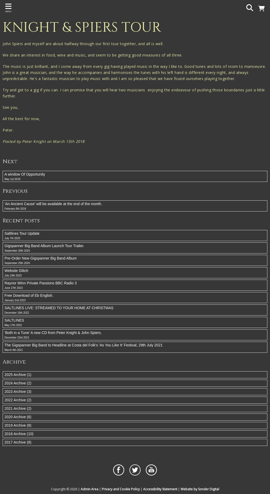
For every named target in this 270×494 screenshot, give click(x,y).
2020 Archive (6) (17, 417)
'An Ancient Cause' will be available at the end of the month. (135, 206)
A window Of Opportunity (135, 176)
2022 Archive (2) (17, 400)
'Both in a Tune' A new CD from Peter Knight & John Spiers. (135, 335)
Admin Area (89, 489)
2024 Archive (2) (17, 383)
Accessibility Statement (160, 489)
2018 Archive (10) (18, 434)
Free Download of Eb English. (135, 297)
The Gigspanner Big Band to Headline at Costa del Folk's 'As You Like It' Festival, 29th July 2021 (135, 347)
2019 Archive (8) (17, 425)
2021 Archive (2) (17, 408)
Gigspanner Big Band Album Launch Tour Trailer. (135, 248)
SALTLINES (135, 322)
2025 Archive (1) (17, 375)
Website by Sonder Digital (200, 489)
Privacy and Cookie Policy (121, 489)
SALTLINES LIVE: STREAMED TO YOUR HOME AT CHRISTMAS (135, 310)
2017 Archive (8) (17, 442)
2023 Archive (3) (17, 391)
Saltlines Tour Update (135, 235)
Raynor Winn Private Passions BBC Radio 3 (135, 285)
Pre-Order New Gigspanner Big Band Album (135, 260)
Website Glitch (135, 273)
